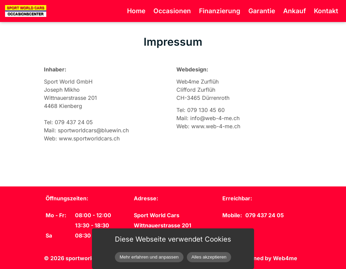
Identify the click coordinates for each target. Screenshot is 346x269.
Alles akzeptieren (209, 257)
